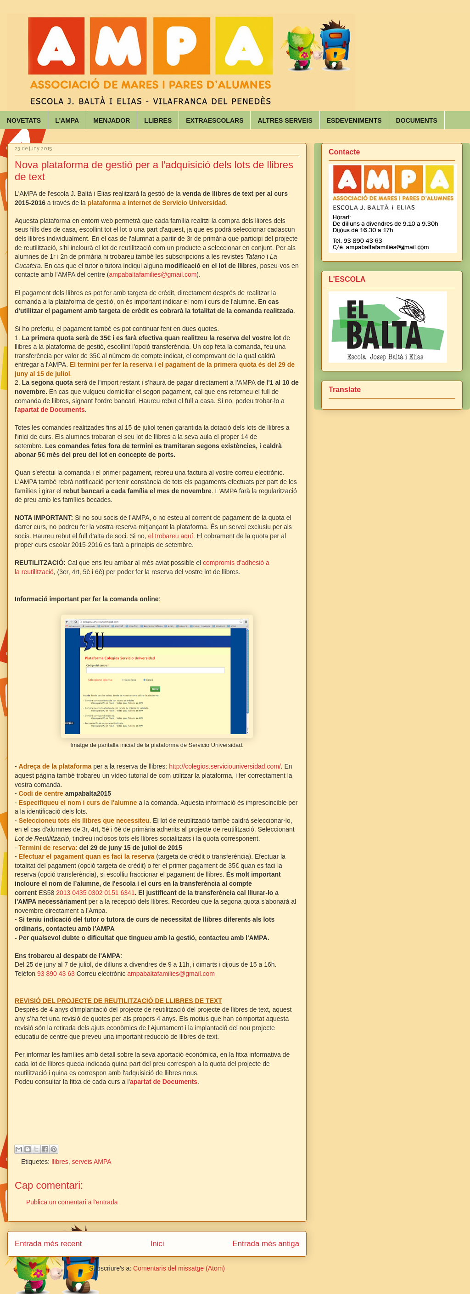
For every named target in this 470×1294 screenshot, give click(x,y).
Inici (157, 1243)
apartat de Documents (163, 1081)
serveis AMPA (92, 1161)
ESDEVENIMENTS (354, 120)
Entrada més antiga (265, 1243)
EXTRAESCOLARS (214, 120)
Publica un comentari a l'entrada (72, 1202)
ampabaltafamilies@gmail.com (153, 274)
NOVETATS (24, 120)
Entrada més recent (48, 1243)
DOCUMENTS (416, 120)
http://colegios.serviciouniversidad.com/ (225, 766)
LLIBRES (158, 120)
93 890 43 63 (56, 973)
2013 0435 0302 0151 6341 (95, 892)
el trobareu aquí (170, 536)
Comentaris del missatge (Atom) (179, 1268)
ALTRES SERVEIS (284, 120)
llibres (59, 1161)
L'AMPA (67, 120)
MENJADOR (111, 120)
